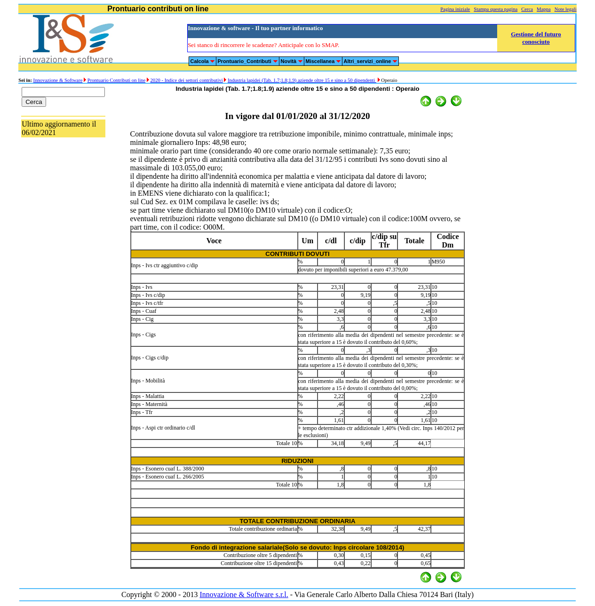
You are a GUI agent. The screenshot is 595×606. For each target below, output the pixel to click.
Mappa (544, 9)
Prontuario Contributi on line (116, 80)
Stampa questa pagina (495, 9)
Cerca (527, 9)
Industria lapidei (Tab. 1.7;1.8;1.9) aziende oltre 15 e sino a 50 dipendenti (302, 80)
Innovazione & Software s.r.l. (243, 594)
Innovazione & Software (58, 80)
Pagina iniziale (455, 9)
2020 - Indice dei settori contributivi (187, 80)
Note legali (566, 9)
